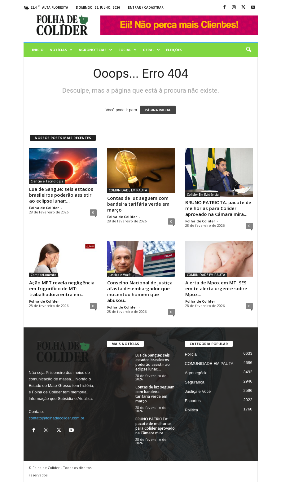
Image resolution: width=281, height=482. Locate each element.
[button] (248, 50)
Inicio (37, 49)
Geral (151, 50)
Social (127, 50)
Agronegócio (196, 372)
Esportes (193, 400)
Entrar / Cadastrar (146, 7)
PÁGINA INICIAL (158, 110)
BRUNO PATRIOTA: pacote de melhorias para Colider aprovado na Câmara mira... (218, 208)
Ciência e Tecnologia (47, 181)
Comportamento (43, 275)
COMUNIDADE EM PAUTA (128, 190)
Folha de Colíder (44, 207)
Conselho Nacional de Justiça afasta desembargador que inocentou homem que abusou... (140, 291)
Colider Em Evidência (203, 194)
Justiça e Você (119, 275)
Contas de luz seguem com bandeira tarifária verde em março (138, 204)
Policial (191, 354)
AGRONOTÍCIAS (95, 50)
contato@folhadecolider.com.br (56, 418)
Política (191, 410)
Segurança (194, 382)
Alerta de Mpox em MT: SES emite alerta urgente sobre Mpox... (216, 288)
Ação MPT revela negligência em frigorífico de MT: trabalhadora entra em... (61, 288)
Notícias (61, 50)
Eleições (174, 49)
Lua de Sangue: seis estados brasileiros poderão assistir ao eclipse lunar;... (61, 195)
